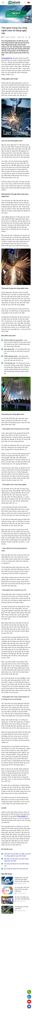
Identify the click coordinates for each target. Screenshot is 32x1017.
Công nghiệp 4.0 (22, 816)
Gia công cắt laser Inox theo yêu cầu (16, 868)
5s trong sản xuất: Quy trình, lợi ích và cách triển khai (22, 889)
